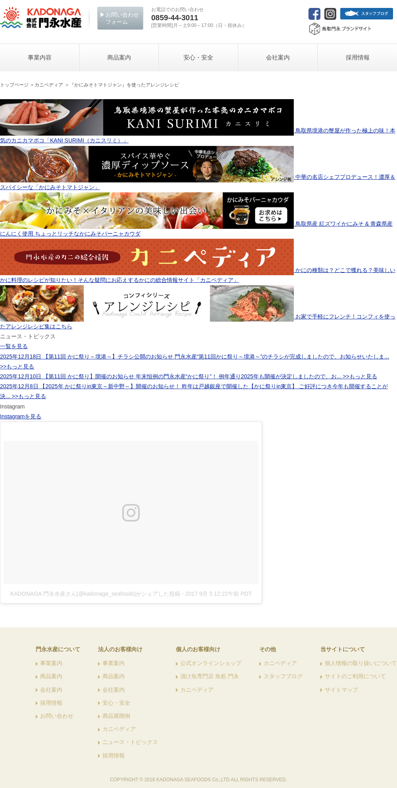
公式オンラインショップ (210, 663)
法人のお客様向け (120, 649)
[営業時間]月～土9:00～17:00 (199, 21)
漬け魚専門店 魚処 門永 (209, 676)
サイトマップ (341, 689)
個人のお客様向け (198, 649)
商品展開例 (116, 716)
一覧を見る (14, 346)
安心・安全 (116, 703)
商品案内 (51, 676)
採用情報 (51, 703)
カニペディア (119, 729)
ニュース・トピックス (130, 742)
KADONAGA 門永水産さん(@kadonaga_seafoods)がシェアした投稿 (95, 594)
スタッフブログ (283, 676)
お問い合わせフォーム (122, 18)
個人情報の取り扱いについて (361, 663)
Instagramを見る (20, 416)
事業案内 (51, 663)
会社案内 (51, 689)
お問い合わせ (56, 716)
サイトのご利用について (355, 676)
